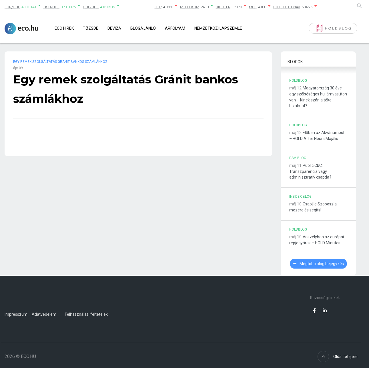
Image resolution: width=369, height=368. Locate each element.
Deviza (114, 28)
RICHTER (223, 7)
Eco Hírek (64, 28)
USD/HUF (51, 7)
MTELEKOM (189, 7)
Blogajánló (143, 28)
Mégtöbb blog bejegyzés (318, 263)
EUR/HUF (12, 7)
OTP (158, 7)
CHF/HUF (91, 7)
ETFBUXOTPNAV (286, 7)
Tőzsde (90, 28)
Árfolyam (175, 28)
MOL (253, 7)
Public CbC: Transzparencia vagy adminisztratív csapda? (310, 171)
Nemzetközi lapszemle (218, 28)
